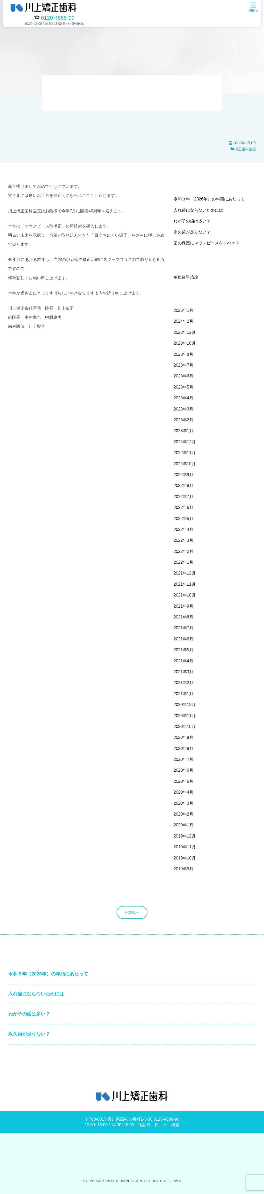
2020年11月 (184, 716)
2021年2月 (183, 682)
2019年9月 (183, 869)
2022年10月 (184, 464)
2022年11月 (184, 453)
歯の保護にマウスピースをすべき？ (207, 243)
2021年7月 (183, 628)
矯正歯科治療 (245, 149)
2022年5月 (183, 518)
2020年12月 (184, 704)
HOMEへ (132, 912)
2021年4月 (183, 661)
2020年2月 (183, 814)
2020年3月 (183, 803)
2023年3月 (183, 409)
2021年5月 (183, 650)
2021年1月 (183, 694)
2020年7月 (183, 759)
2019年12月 (184, 836)
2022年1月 (183, 562)
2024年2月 (183, 321)
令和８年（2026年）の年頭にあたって (209, 199)
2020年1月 (183, 825)
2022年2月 (183, 551)
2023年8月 (183, 354)
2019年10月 (184, 858)
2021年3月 (183, 672)
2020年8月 (183, 748)
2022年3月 (183, 540)
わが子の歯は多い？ (192, 221)
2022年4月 (183, 529)
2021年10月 (184, 595)
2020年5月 (183, 781)
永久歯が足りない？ (192, 232)
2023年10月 (184, 343)
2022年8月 (183, 485)
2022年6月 (183, 507)
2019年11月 (184, 847)
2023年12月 (184, 332)
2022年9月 (183, 474)
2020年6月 (183, 770)
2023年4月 (183, 398)
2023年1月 (183, 431)
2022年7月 (183, 496)
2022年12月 (184, 442)
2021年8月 (183, 617)
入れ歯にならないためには (198, 210)
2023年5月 (183, 387)
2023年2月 (183, 420)
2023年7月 (183, 365)
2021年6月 (183, 639)
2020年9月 (183, 737)
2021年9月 (183, 606)
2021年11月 (184, 584)
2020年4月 (183, 792)
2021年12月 (184, 573)
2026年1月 (183, 310)
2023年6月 (183, 376)
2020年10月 (184, 726)
